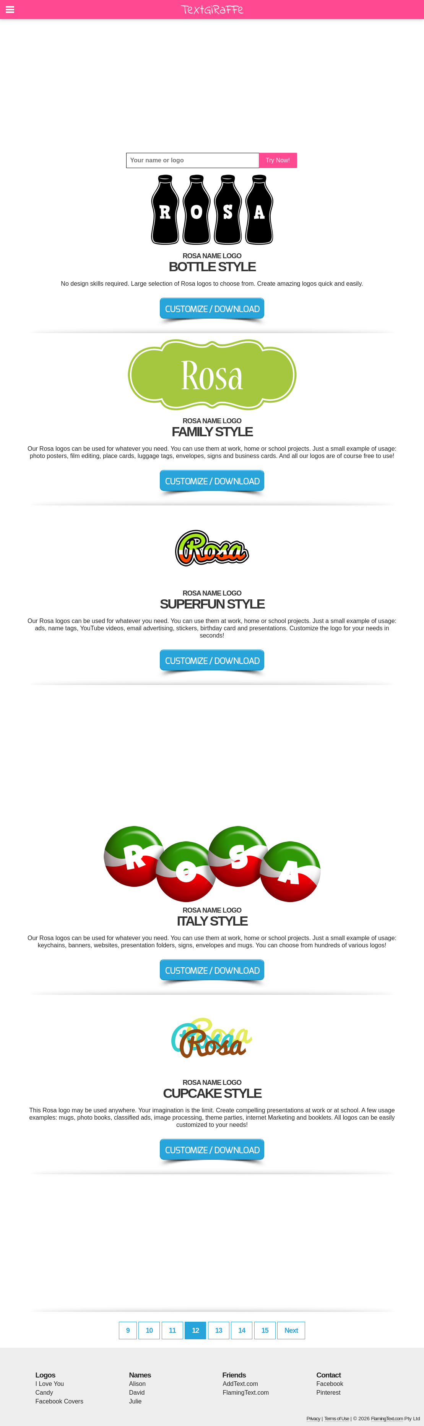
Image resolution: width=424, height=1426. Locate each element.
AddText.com (240, 1384)
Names (140, 1375)
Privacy (313, 1418)
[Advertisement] (212, 85)
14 (241, 1330)
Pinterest (329, 1392)
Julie (135, 1401)
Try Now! (278, 160)
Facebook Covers (59, 1401)
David (137, 1392)
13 (218, 1330)
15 (265, 1330)
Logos (45, 1375)
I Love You (50, 1384)
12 (195, 1330)
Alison (137, 1384)
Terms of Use (336, 1418)
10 (149, 1330)
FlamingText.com (246, 1392)
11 (172, 1330)
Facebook (330, 1384)
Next (291, 1330)
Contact (329, 1375)
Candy (44, 1392)
